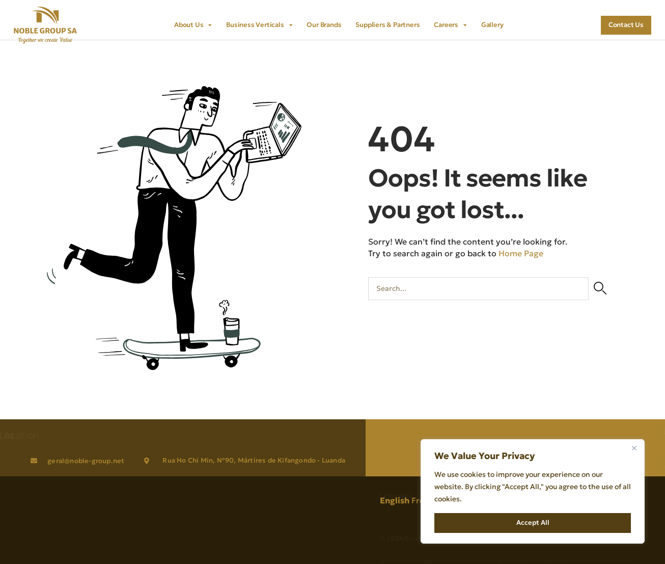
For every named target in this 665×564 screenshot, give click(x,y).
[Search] (600, 288)
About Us (193, 25)
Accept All (532, 522)
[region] (533, 491)
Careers (450, 25)
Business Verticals (259, 25)
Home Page (520, 253)
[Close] (634, 448)
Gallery (492, 24)
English (394, 500)
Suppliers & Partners (387, 24)
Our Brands (324, 24)
